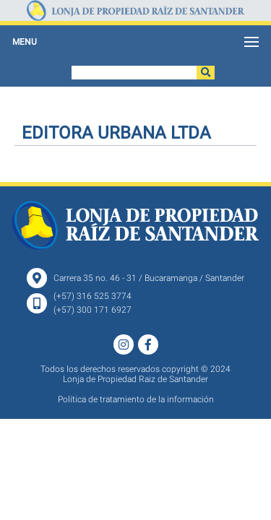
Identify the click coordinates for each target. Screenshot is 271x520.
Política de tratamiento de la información (136, 399)
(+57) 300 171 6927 (92, 310)
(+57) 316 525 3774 (92, 296)
